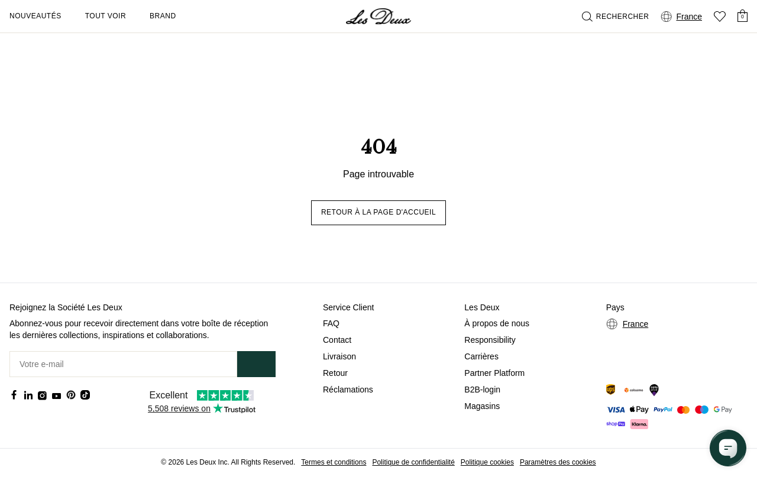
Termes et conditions (333, 462)
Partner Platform (494, 373)
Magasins (482, 406)
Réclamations (348, 389)
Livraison (339, 356)
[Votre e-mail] (123, 364)
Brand (163, 16)
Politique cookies (487, 462)
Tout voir (105, 16)
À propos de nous (496, 323)
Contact (337, 340)
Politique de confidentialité (413, 462)
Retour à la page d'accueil (378, 212)
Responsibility (489, 340)
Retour (335, 373)
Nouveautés (35, 16)
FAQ (331, 323)
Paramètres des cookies (558, 462)
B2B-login (482, 389)
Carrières (481, 356)
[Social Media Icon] (14, 395)
